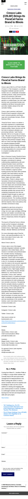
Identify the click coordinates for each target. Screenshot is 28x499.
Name (3, 447)
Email (3, 454)
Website (3, 461)
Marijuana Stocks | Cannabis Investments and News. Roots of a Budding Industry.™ (13, 486)
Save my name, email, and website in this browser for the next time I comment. (13, 469)
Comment (4, 433)
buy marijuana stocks (19, 359)
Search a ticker (14, 5)
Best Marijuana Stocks (12, 358)
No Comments (15, 28)
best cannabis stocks (9, 356)
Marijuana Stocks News (14, 9)
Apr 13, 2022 (19, 26)
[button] (10, 32)
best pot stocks (22, 358)
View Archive (5, 397)
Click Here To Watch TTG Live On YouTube (14, 64)
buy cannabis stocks (8, 359)
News (12, 363)
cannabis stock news (14, 361)
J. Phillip (11, 26)
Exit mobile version (14, 493)
